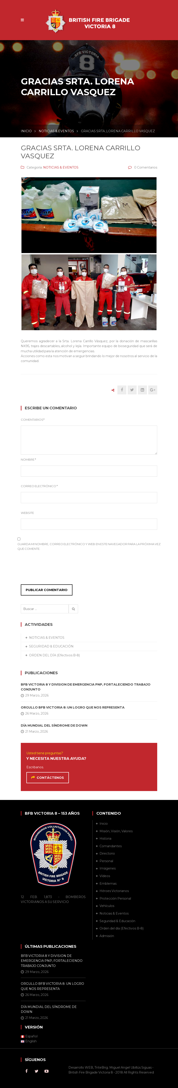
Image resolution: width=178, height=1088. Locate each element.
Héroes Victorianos (114, 891)
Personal (106, 861)
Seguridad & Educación (117, 921)
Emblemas (108, 884)
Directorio (107, 853)
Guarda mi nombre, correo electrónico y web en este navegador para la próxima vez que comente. (89, 546)
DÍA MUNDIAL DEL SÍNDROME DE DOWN (54, 725)
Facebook (26, 1071)
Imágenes (108, 868)
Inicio (104, 824)
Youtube (46, 1071)
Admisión (107, 936)
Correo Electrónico (39, 486)
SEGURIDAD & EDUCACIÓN (51, 646)
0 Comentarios (145, 167)
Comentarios (32, 419)
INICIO (26, 131)
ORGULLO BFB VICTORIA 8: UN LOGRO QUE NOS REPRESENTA (73, 707)
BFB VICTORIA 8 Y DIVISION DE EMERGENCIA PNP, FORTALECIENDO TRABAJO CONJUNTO (85, 686)
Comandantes (111, 846)
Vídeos (105, 876)
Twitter (36, 1071)
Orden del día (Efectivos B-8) (122, 928)
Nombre (28, 459)
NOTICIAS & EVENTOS (56, 131)
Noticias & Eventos (114, 913)
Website (27, 513)
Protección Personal (115, 898)
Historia (105, 839)
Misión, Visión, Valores (116, 831)
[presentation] (47, 569)
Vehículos (107, 906)
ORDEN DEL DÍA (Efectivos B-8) (54, 655)
